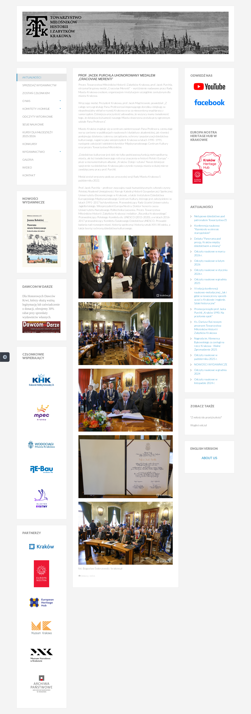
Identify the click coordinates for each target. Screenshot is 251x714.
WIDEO (27, 167)
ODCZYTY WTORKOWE (37, 116)
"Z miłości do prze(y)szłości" (206, 417)
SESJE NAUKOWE (33, 124)
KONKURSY (29, 144)
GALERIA (27, 159)
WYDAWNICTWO (33, 151)
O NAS (26, 100)
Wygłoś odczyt (198, 425)
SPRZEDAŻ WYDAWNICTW (39, 85)
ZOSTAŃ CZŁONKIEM (36, 93)
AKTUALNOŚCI (31, 77)
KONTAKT (28, 175)
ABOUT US (209, 458)
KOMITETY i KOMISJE (36, 108)
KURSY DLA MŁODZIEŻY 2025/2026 (37, 134)
